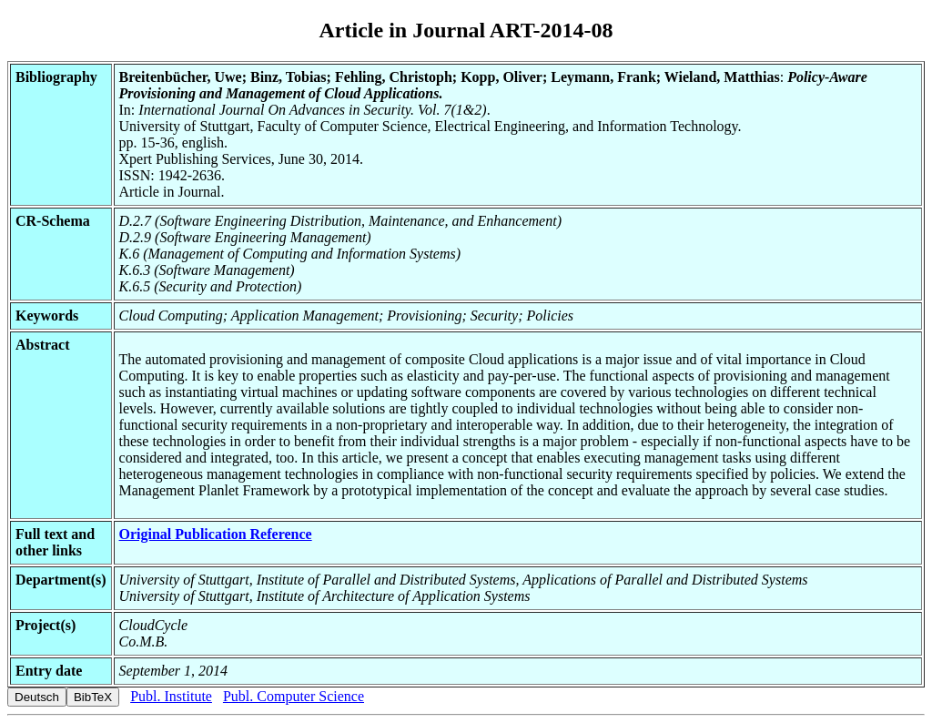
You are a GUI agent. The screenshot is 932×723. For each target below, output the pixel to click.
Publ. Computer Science (293, 696)
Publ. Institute (171, 696)
